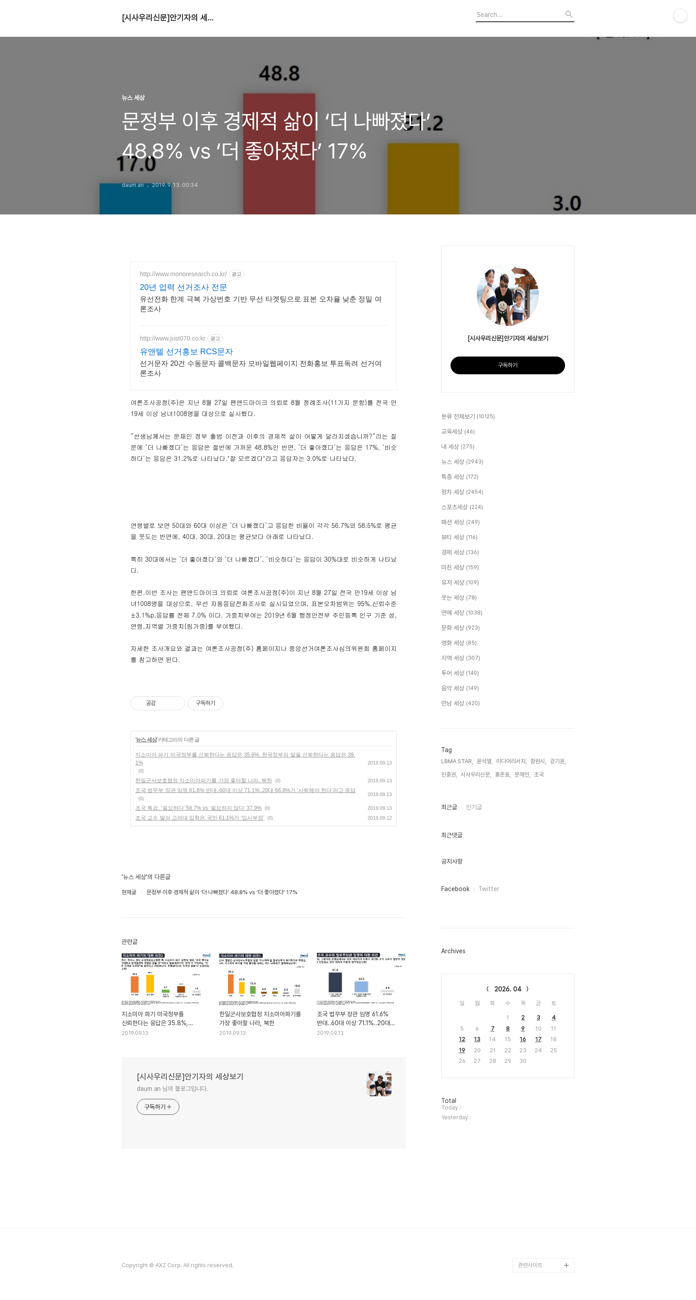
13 (477, 1039)
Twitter (488, 888)
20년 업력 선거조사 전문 (183, 287)
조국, (539, 774)
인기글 (474, 807)
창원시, (538, 761)
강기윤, (558, 761)
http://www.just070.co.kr (173, 338)
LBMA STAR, (457, 761)
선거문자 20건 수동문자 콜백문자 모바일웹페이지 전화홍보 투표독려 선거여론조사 (261, 368)
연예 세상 (461, 613)
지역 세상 (460, 658)
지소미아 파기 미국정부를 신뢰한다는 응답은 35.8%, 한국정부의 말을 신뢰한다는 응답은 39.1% (245, 759)
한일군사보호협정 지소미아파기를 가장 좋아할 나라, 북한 (203, 780)
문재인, (522, 774)
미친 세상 (460, 567)
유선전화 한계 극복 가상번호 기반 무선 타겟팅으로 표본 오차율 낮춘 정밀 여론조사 (261, 304)
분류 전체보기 (468, 416)
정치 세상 (462, 492)
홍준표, (503, 774)
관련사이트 (530, 1265)
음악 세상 (460, 688)
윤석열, (485, 761)
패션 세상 (460, 522)
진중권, (449, 774)
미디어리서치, (511, 761)
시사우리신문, (476, 774)
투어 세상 (460, 673)
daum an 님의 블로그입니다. (172, 1088)
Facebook (455, 888)
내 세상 (458, 447)
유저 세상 (460, 583)
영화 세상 (459, 643)
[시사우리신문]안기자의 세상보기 (170, 17)
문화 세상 (460, 628)
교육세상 (458, 432)
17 (538, 1039)
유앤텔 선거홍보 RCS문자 (186, 351)
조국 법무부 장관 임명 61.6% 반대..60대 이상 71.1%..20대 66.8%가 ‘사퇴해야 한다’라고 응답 (245, 790)
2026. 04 (508, 989)
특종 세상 (459, 477)
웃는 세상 (459, 598)
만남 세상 (460, 703)
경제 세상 (460, 552)
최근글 (449, 807)
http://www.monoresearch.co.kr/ (183, 273)
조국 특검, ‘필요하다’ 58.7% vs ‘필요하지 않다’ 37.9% (198, 808)
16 (523, 1039)
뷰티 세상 (459, 537)
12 (462, 1039)
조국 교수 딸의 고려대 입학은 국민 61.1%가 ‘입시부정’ (200, 818)
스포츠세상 (462, 507)
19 (462, 1050)
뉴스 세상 (146, 740)
